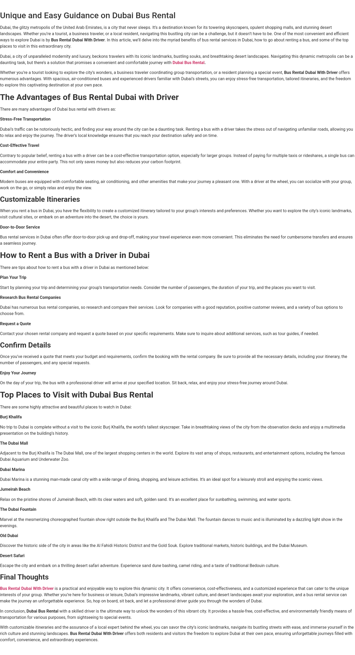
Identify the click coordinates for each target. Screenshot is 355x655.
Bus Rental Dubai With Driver (27, 588)
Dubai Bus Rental (189, 62)
